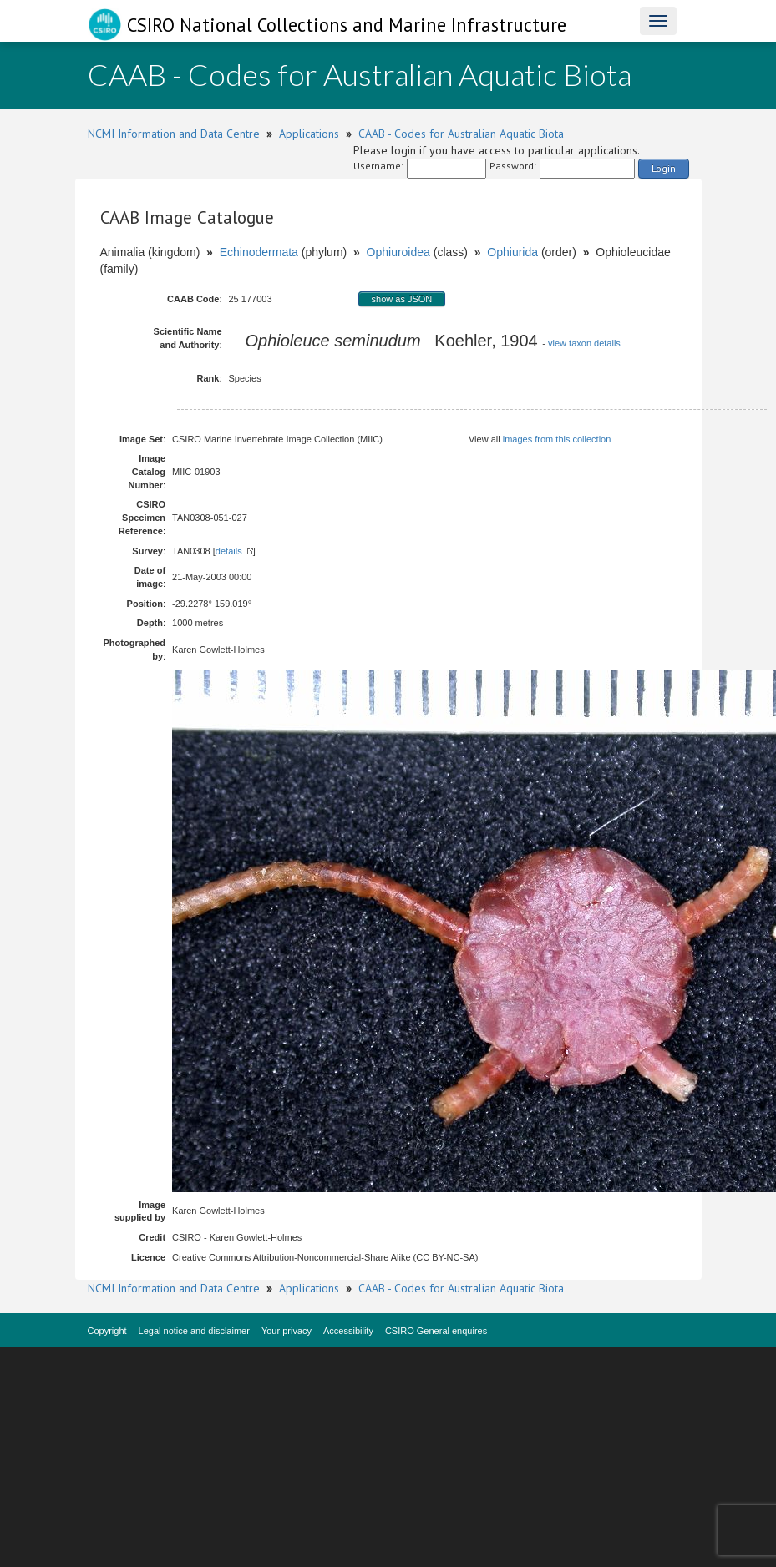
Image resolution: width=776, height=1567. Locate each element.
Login (664, 168)
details (229, 551)
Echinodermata (259, 252)
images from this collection (557, 439)
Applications (309, 133)
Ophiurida (512, 252)
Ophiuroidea (398, 252)
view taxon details (584, 343)
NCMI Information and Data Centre (174, 133)
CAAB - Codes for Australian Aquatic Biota (461, 133)
